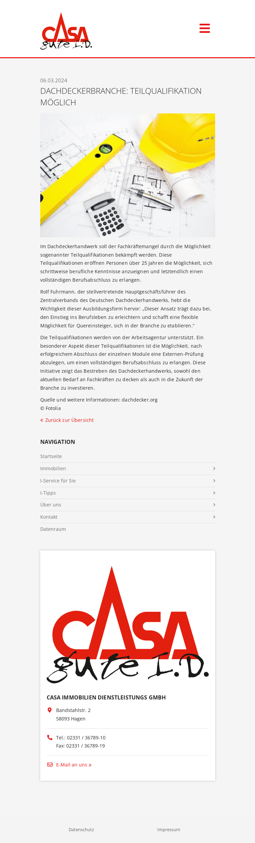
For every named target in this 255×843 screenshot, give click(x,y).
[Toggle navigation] (204, 27)
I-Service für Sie (58, 480)
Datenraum (53, 529)
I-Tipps (48, 493)
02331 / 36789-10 (86, 737)
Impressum (168, 829)
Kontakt (48, 517)
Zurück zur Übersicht (69, 420)
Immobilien (53, 468)
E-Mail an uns (67, 764)
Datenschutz (81, 829)
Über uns (50, 504)
